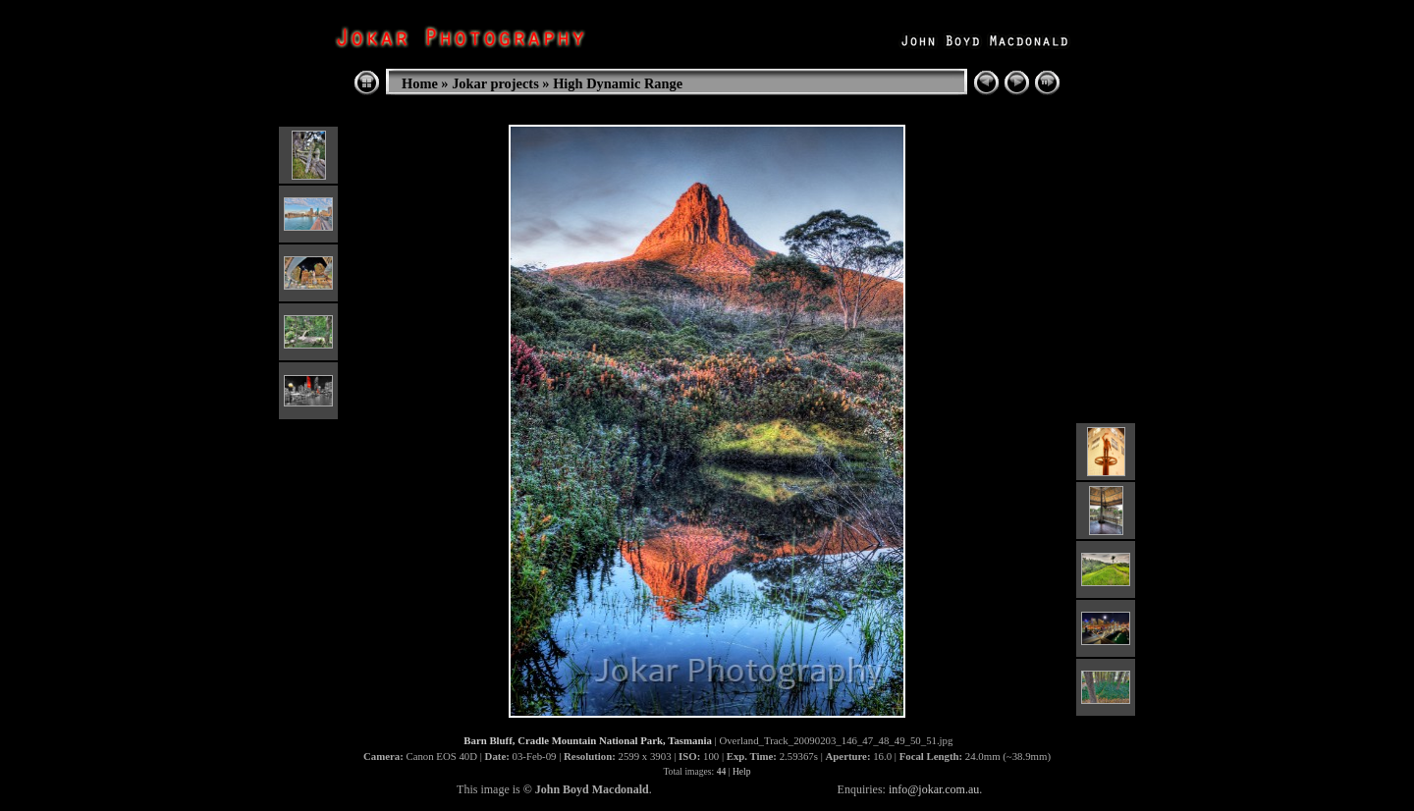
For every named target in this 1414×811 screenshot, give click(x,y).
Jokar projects (495, 83)
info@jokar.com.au (934, 789)
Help (742, 771)
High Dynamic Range (617, 83)
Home (420, 83)
